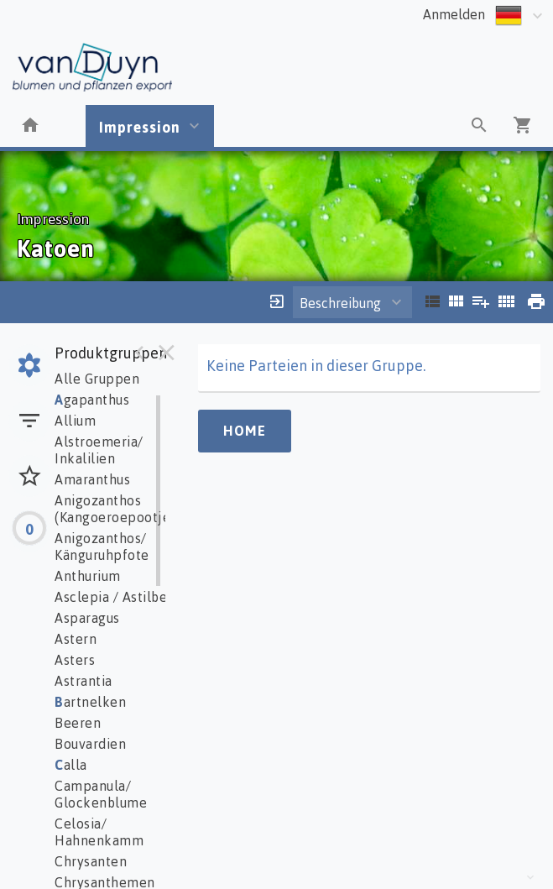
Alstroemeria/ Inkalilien (99, 450)
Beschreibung (340, 303)
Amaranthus (92, 479)
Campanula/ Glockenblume (101, 794)
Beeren (78, 722)
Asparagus (87, 617)
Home (244, 430)
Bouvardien (90, 743)
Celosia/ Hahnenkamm (99, 832)
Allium (75, 420)
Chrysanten (91, 861)
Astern (76, 638)
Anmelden (454, 14)
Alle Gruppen (97, 378)
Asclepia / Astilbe (111, 596)
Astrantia (83, 680)
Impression (139, 127)
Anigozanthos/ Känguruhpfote (102, 546)
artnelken (90, 701)
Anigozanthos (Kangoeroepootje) (115, 509)
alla (71, 764)
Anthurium (88, 575)
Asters (75, 659)
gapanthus (92, 399)
